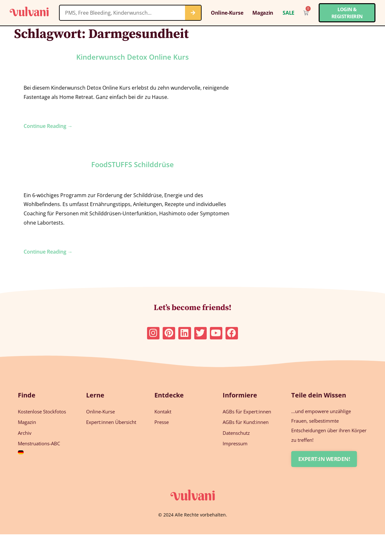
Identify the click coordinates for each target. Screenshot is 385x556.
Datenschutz (236, 432)
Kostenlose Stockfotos (42, 411)
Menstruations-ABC (39, 443)
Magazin (262, 12)
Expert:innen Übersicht (111, 422)
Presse (161, 422)
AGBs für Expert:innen (247, 411)
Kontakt (162, 411)
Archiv (25, 432)
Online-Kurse (227, 12)
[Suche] (193, 12)
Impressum (235, 443)
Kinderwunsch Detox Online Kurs (132, 57)
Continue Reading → (48, 126)
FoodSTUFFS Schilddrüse (132, 164)
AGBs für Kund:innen (246, 422)
